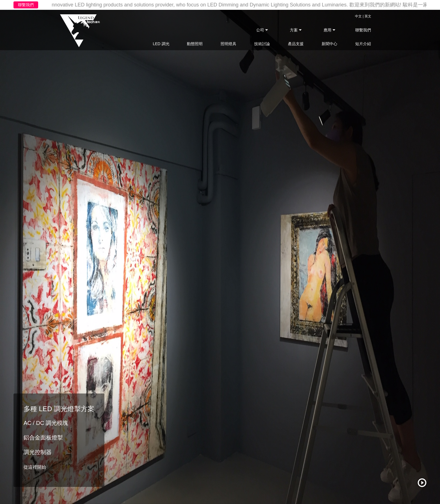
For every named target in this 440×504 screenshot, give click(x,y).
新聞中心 (329, 44)
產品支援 (296, 44)
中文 (358, 16)
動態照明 (195, 44)
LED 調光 (161, 44)
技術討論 (262, 44)
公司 (260, 30)
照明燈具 (228, 44)
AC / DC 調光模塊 (46, 423)
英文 (368, 16)
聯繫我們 (26, 5)
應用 (328, 30)
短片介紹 (363, 44)
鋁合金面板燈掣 (43, 437)
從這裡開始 (35, 467)
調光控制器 (38, 452)
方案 (294, 30)
